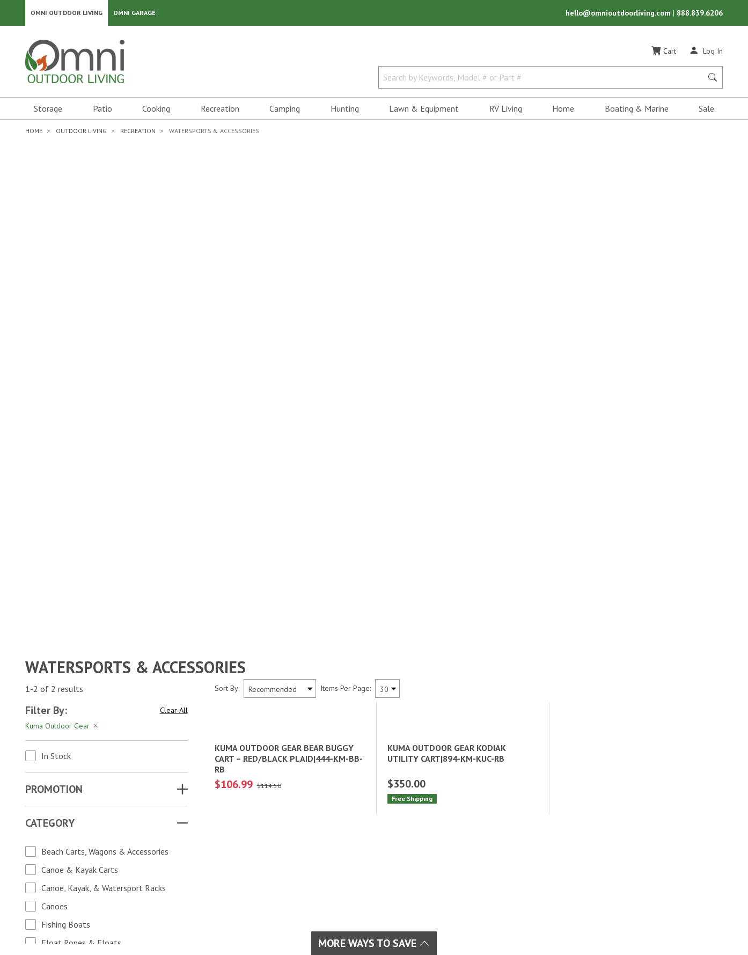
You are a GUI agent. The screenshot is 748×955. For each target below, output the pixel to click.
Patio (102, 110)
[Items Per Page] (387, 322)
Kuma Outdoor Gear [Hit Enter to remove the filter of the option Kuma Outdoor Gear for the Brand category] (62, 359)
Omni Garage (134, 14)
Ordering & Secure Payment (476, 871)
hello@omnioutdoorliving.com (619, 14)
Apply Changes (106, 680)
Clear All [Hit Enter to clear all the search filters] (174, 344)
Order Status (450, 820)
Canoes (54, 540)
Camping (284, 110)
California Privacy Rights (627, 919)
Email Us (633, 839)
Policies (440, 846)
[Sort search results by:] (280, 322)
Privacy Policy (547, 919)
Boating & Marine (637, 110)
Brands (216, 807)
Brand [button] (41, 609)
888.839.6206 (700, 14)
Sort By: (227, 322)
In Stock (56, 389)
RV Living (505, 110)
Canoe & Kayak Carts (79, 503)
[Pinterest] (63, 862)
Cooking (156, 110)
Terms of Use (489, 919)
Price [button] (38, 643)
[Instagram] (75, 843)
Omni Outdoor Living (66, 14)
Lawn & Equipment (424, 110)
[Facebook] (51, 843)
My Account (447, 807)
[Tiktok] (87, 862)
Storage (48, 110)
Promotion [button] (54, 423)
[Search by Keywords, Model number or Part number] (543, 79)
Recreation (220, 110)
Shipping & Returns (461, 833)
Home (563, 110)
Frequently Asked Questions (476, 859)
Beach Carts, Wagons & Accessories (104, 485)
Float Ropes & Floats (81, 576)
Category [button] (50, 457)
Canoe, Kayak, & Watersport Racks (103, 521)
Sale (706, 110)
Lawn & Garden (343, 820)
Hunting (345, 110)
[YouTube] (99, 843)
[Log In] (706, 52)
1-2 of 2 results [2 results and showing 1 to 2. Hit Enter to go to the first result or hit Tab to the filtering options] (54, 322)
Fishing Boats (65, 558)
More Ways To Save (374, 943)
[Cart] (663, 53)
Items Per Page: (345, 322)
